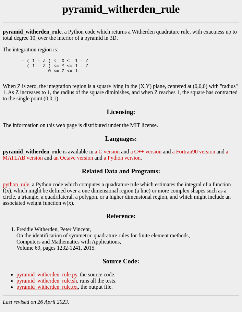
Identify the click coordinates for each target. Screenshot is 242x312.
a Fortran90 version (193, 156)
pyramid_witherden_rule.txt (47, 291)
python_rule (16, 188)
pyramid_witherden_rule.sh (46, 285)
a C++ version (145, 156)
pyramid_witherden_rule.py (46, 279)
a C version (107, 156)
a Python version (122, 162)
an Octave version (73, 162)
